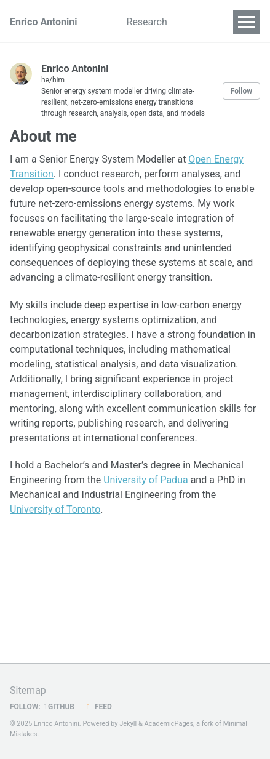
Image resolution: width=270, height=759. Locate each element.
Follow (241, 91)
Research (147, 22)
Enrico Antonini (43, 22)
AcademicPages (169, 724)
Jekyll (128, 724)
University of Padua (145, 480)
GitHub (59, 706)
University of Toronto (55, 509)
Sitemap (28, 690)
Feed (98, 706)
